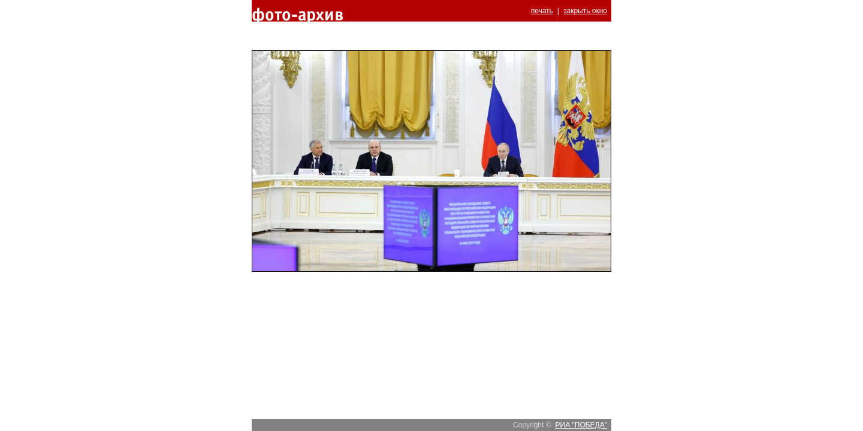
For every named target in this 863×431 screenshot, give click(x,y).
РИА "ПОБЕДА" (581, 425)
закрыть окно (585, 11)
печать (542, 11)
